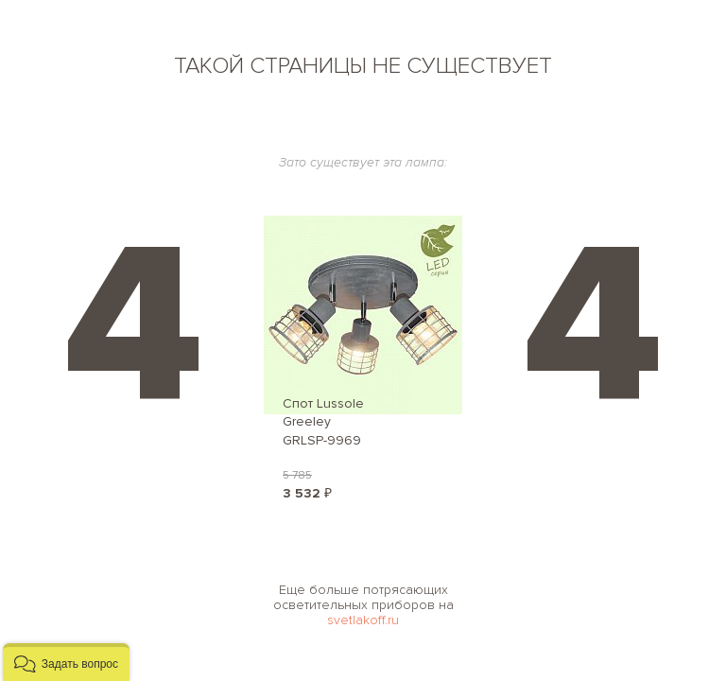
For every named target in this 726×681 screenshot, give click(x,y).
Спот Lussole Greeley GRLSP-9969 (323, 421)
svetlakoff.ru (363, 620)
